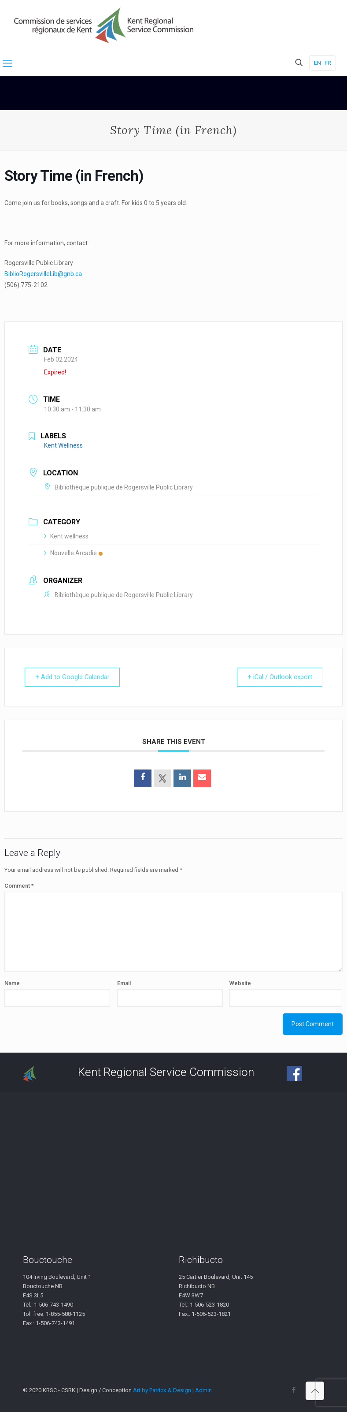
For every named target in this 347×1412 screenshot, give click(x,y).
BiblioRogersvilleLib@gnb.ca (43, 273)
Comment (19, 885)
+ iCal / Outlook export (277, 677)
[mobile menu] (7, 63)
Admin (203, 1390)
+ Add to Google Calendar (74, 677)
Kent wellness (66, 536)
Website (240, 983)
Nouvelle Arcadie (73, 553)
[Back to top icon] (315, 1391)
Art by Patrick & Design (162, 1390)
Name (12, 983)
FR (328, 63)
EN (317, 63)
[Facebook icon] (293, 1390)
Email (124, 983)
